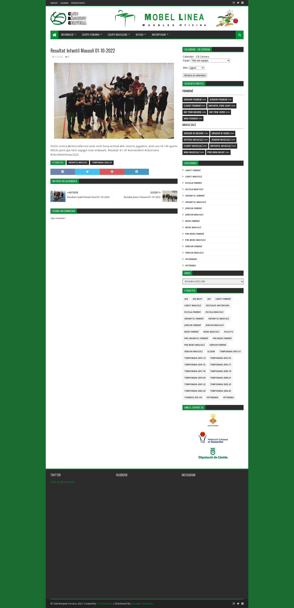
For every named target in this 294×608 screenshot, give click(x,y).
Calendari (64, 3)
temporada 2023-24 (194, 391)
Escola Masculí (194, 189)
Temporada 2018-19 (220, 371)
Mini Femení (192, 221)
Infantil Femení (195, 196)
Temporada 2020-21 (220, 378)
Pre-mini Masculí (195, 240)
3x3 (209, 299)
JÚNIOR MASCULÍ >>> (223, 139)
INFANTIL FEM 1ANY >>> (221, 106)
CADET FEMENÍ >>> (194, 106)
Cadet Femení (193, 170)
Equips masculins (117, 34)
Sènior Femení (193, 246)
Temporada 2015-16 (194, 364)
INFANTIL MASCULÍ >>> (223, 146)
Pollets (228, 332)
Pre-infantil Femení (196, 338)
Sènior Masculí (194, 253)
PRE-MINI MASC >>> (218, 152)
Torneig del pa (193, 397)
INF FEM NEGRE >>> (195, 112)
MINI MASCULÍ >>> (194, 152)
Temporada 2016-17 (220, 364)
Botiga (139, 34)
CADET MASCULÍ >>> (195, 146)
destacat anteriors (217, 305)
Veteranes (191, 259)
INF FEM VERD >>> (219, 112)
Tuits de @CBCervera (62, 482)
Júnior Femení (193, 208)
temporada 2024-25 (220, 391)
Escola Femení (193, 183)
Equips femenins (90, 34)
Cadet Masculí (193, 176)
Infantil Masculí (77, 163)
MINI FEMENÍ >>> (193, 118)
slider (211, 351)
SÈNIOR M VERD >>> (223, 133)
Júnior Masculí (194, 215)
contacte (54, 3)
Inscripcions (159, 34)
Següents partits (78, 3)
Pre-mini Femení (194, 234)
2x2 (186, 299)
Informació (67, 34)
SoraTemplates (104, 603)
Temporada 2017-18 (194, 371)
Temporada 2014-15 (220, 358)
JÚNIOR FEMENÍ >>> (220, 99)
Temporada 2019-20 (194, 378)
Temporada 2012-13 (230, 351)
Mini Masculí (193, 227)
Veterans (190, 265)
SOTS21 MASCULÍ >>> (196, 139)
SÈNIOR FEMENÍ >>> (195, 99)
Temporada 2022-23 (102, 163)
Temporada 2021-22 (194, 384)
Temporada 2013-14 (194, 358)
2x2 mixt (197, 299)
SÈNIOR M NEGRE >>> (196, 133)
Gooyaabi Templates (142, 603)
